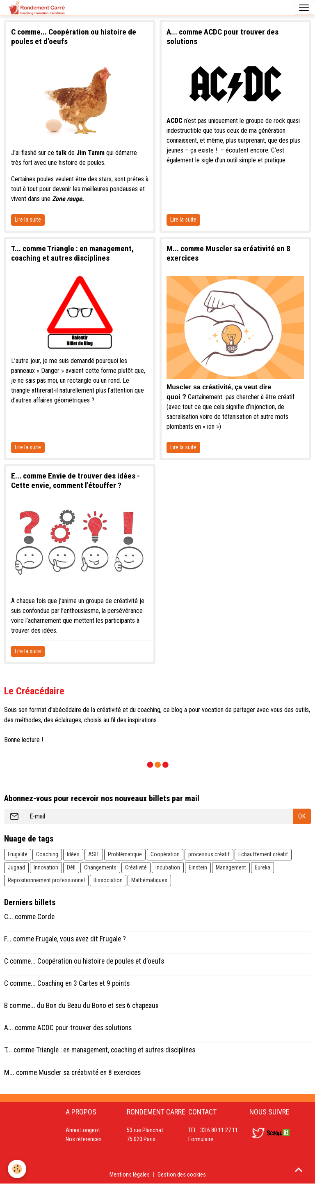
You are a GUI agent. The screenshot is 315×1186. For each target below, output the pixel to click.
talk (61, 153)
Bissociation (108, 880)
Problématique (125, 854)
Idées (73, 854)
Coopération (165, 854)
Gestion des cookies (182, 1174)
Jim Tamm (90, 153)
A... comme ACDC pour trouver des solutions (68, 1028)
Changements (100, 867)
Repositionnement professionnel (46, 880)
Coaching (47, 854)
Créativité (136, 867)
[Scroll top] (298, 1169)
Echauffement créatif (263, 854)
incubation (167, 867)
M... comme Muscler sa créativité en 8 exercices (72, 1072)
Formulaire (200, 1139)
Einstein (198, 867)
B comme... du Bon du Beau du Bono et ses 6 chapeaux (81, 1005)
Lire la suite (28, 219)
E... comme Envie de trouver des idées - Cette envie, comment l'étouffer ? (75, 480)
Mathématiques (149, 880)
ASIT (93, 854)
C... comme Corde (29, 917)
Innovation (46, 867)
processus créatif (209, 854)
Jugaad (16, 867)
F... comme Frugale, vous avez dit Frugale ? (65, 939)
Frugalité (17, 854)
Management (231, 867)
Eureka (262, 867)
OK (302, 816)
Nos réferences (84, 1139)
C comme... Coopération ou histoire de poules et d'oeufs (84, 961)
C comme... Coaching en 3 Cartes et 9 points (67, 983)
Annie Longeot (83, 1130)
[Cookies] (17, 1169)
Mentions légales (130, 1174)
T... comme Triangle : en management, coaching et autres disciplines (72, 253)
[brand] (37, 8)
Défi (71, 867)
